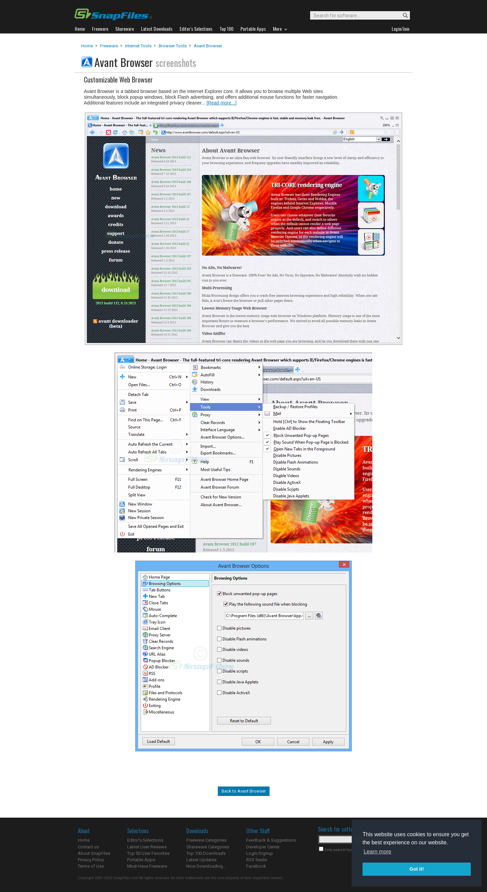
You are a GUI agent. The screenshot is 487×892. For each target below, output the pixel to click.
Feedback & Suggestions (271, 840)
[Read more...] (222, 102)
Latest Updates (201, 859)
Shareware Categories (207, 846)
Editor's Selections (145, 840)
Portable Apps (141, 859)
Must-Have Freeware (147, 866)
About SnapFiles (94, 853)
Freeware (109, 45)
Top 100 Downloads (206, 853)
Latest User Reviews (147, 846)
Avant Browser (208, 45)
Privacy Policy (91, 859)
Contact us (88, 846)
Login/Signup (259, 853)
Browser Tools (173, 45)
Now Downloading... (206, 866)
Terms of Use (91, 866)
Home (87, 45)
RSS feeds (256, 859)
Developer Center (263, 846)
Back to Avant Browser (244, 791)
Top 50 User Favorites (148, 853)
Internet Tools (138, 45)
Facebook (256, 866)
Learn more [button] (377, 851)
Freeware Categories (206, 840)
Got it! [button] (417, 869)
